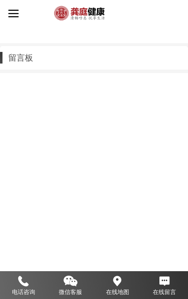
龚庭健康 (128, 13)
